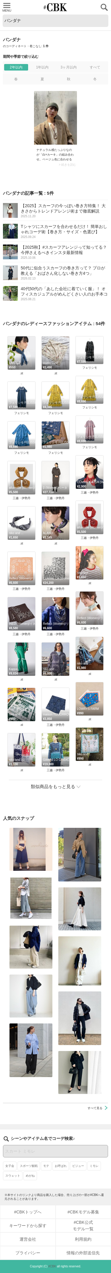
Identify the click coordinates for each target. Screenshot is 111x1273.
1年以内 (42, 67)
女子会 (9, 1165)
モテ (46, 1165)
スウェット (12, 1175)
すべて (95, 67)
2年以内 (16, 67)
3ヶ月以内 (68, 67)
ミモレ (94, 1165)
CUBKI (56, 7)
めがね (30, 1175)
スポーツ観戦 (29, 1165)
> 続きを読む (67, 164)
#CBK (52, 1266)
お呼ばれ (61, 1165)
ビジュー (78, 1165)
